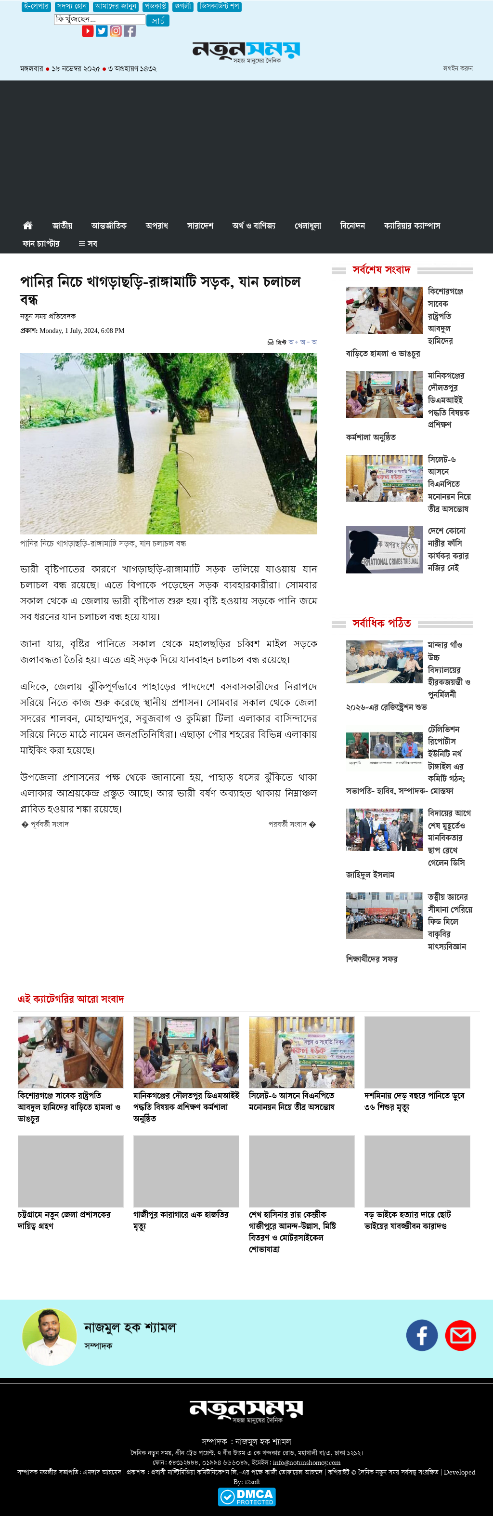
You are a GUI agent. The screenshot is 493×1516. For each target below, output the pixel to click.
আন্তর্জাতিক (109, 227)
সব (88, 245)
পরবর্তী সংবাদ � (292, 825)
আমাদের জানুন (115, 7)
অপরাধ (157, 227)
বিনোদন (352, 227)
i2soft (252, 1482)
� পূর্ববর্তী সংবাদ (45, 825)
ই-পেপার (36, 7)
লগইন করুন (458, 69)
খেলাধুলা (308, 227)
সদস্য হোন (72, 7)
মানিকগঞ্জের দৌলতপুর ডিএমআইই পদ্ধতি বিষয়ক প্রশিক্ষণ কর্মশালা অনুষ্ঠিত (186, 1108)
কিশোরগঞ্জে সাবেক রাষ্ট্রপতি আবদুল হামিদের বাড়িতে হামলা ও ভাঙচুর (69, 1108)
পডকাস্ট (155, 7)
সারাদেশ (200, 227)
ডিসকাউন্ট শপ (219, 7)
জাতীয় (62, 227)
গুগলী (183, 7)
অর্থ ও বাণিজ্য (254, 227)
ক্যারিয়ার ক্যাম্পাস (412, 227)
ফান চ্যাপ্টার (41, 245)
